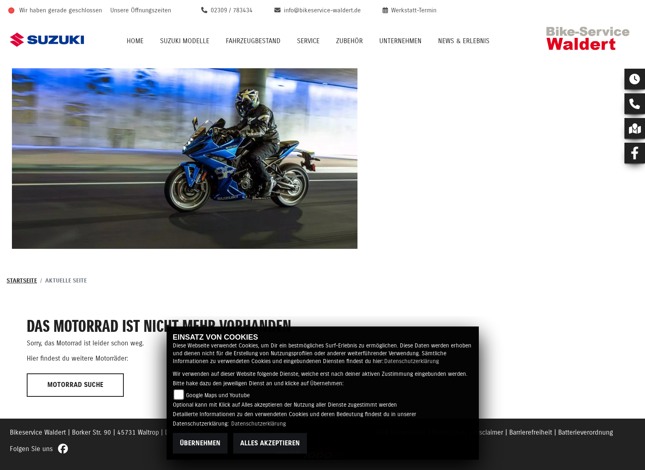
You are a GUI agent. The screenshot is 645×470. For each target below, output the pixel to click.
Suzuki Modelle (184, 41)
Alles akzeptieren (270, 443)
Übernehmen (200, 443)
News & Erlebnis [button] (464, 41)
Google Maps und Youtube (218, 395)
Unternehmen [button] (400, 41)
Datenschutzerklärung (411, 361)
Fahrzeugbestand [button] (253, 41)
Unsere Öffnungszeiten (140, 10)
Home (135, 41)
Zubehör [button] (349, 41)
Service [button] (308, 41)
